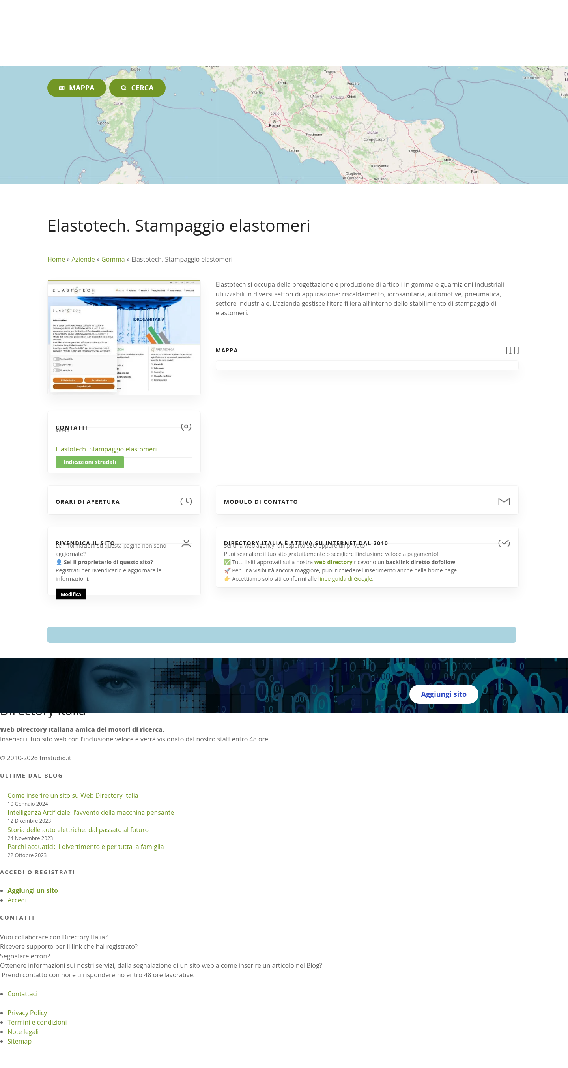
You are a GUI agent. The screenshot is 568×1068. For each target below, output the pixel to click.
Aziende (83, 259)
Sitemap (19, 1041)
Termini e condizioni (37, 1022)
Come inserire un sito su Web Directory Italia (72, 795)
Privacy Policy (27, 1012)
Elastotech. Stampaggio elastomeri (106, 449)
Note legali (23, 1031)
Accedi (16, 900)
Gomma (113, 259)
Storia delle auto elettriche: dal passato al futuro (78, 829)
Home (56, 259)
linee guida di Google (345, 578)
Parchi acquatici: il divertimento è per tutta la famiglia (85, 846)
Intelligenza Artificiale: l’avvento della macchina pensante (90, 812)
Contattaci (22, 993)
